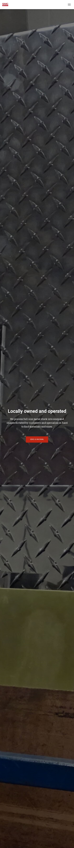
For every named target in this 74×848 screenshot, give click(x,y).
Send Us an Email (37, 439)
